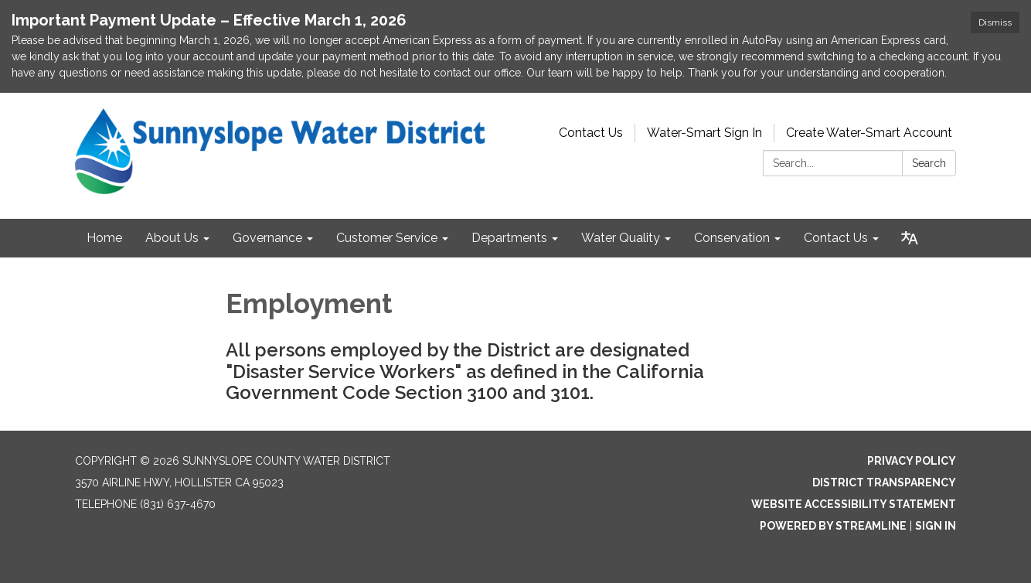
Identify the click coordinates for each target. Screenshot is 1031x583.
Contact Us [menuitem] (836, 237)
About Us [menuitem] (172, 237)
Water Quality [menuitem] (620, 237)
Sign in (935, 526)
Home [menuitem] (104, 237)
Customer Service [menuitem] (386, 237)
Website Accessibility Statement (853, 504)
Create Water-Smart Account (869, 132)
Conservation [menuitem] (732, 237)
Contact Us (591, 132)
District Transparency (884, 482)
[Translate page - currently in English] (909, 238)
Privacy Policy (911, 461)
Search (929, 163)
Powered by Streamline (833, 526)
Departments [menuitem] (509, 237)
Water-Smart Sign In (704, 132)
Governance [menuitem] (267, 237)
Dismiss (995, 22)
